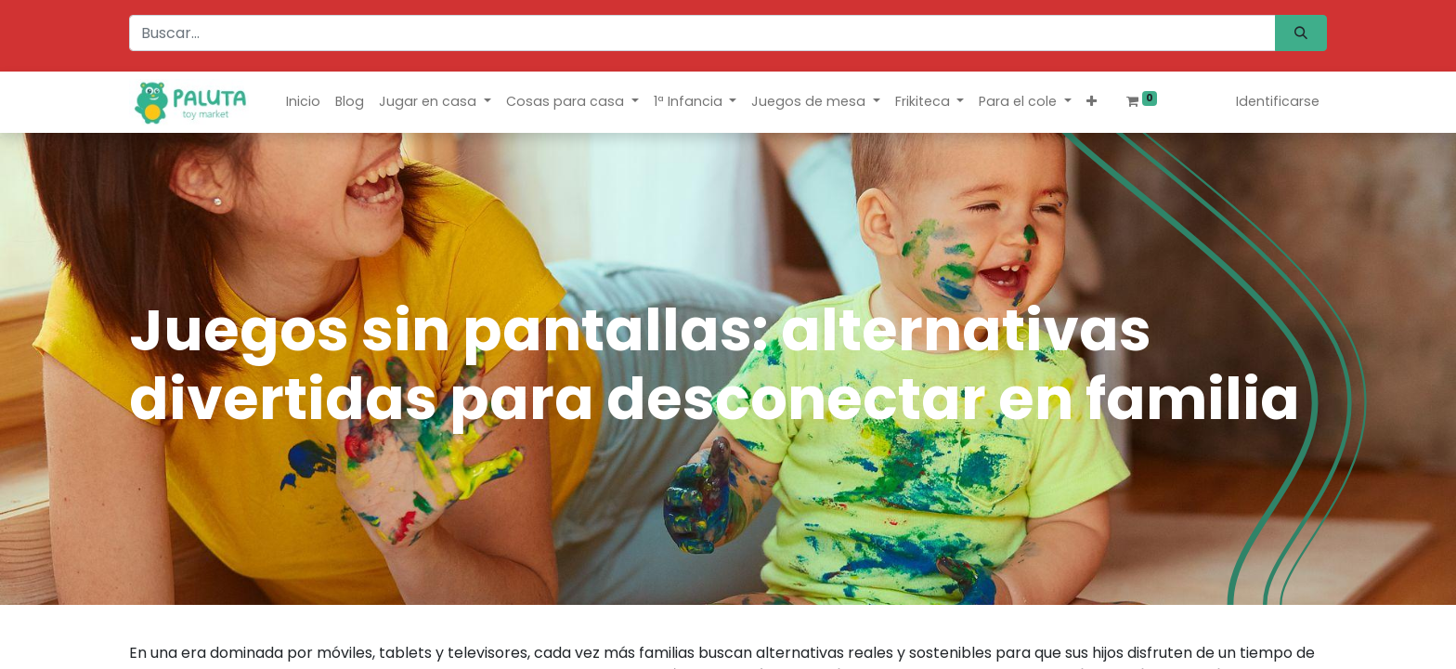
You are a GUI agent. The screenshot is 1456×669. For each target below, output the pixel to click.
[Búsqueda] (1301, 33)
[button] (1091, 102)
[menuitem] (303, 102)
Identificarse (1278, 101)
